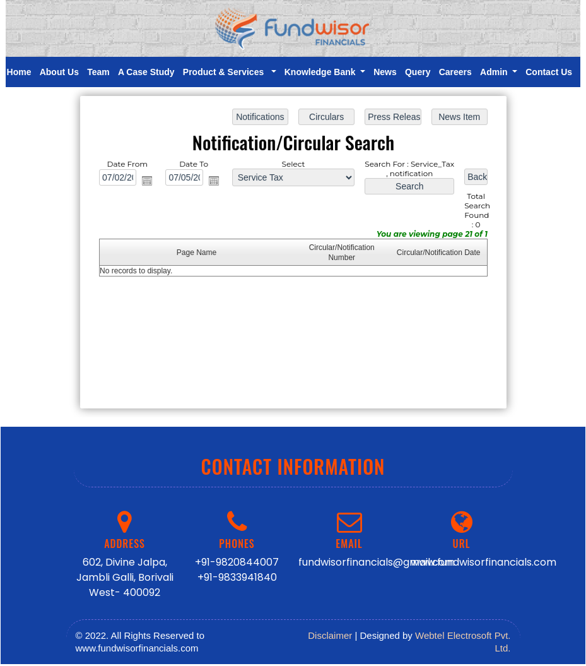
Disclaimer (330, 635)
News (385, 72)
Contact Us (548, 72)
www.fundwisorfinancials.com (483, 562)
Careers (455, 72)
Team (98, 72)
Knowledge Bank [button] (321, 72)
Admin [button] (495, 72)
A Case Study (146, 72)
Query (417, 72)
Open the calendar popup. (149, 181)
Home (19, 72)
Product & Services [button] (226, 72)
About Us (59, 72)
